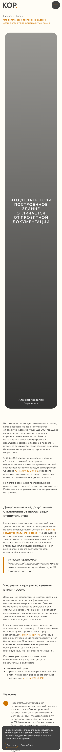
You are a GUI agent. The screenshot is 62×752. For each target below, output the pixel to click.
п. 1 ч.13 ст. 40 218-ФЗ (26, 470)
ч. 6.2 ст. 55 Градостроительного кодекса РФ (29, 531)
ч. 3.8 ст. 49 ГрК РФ (29, 634)
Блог (18, 15)
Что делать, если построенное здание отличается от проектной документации (26, 21)
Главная (8, 15)
